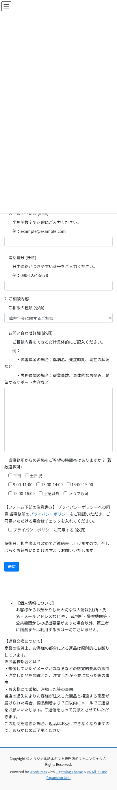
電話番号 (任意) (20, 257)
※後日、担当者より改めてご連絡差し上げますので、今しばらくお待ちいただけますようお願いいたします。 (56, 546)
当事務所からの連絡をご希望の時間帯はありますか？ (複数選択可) (58, 463)
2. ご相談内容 (16, 298)
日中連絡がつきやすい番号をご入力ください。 (50, 266)
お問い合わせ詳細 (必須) (28, 333)
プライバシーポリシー (49, 514)
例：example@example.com (35, 231)
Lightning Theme (69, 771)
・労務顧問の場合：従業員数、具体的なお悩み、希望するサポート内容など (56, 378)
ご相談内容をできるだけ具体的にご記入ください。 (54, 342)
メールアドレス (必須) (26, 213)
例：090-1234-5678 (26, 275)
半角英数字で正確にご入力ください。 (42, 222)
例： (12, 350)
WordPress (38, 771)
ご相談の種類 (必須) (24, 307)
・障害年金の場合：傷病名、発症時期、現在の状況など (56, 363)
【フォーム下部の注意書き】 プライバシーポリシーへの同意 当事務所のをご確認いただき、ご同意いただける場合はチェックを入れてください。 (57, 514)
